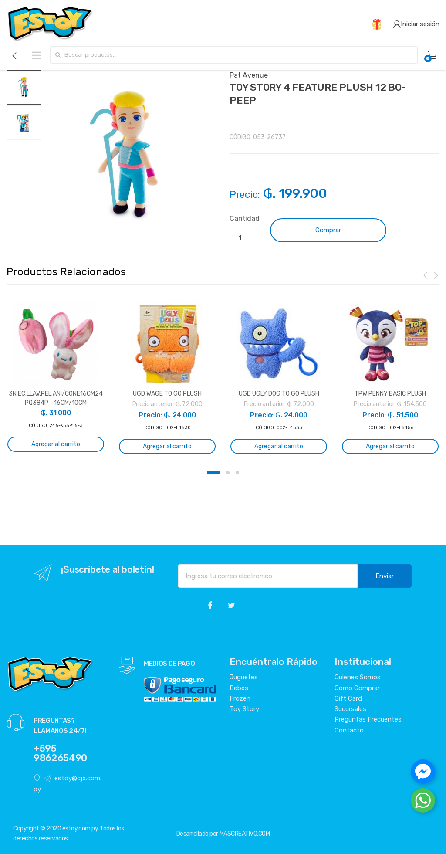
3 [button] (237, 472)
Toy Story (244, 709)
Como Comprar (357, 688)
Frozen (240, 698)
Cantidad (245, 218)
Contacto (349, 730)
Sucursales (350, 709)
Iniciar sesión (416, 24)
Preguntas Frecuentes (368, 719)
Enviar (384, 576)
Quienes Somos (357, 677)
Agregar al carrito (55, 444)
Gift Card (348, 698)
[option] (128, 157)
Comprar (328, 230)
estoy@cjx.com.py (67, 783)
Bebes (239, 688)
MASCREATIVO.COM (245, 833)
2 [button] (228, 472)
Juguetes (244, 677)
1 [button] (213, 472)
